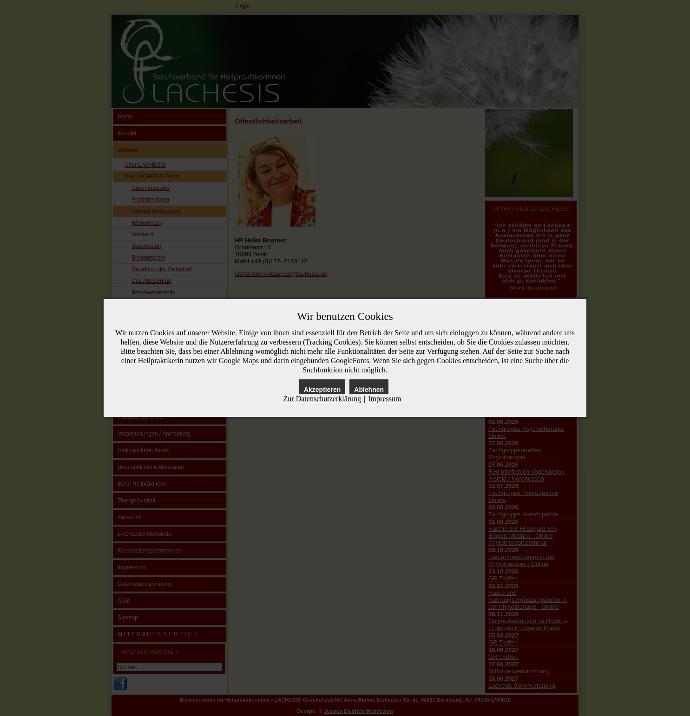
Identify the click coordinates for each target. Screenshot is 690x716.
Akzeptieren (322, 389)
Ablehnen (369, 389)
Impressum (384, 399)
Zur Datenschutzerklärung (322, 399)
